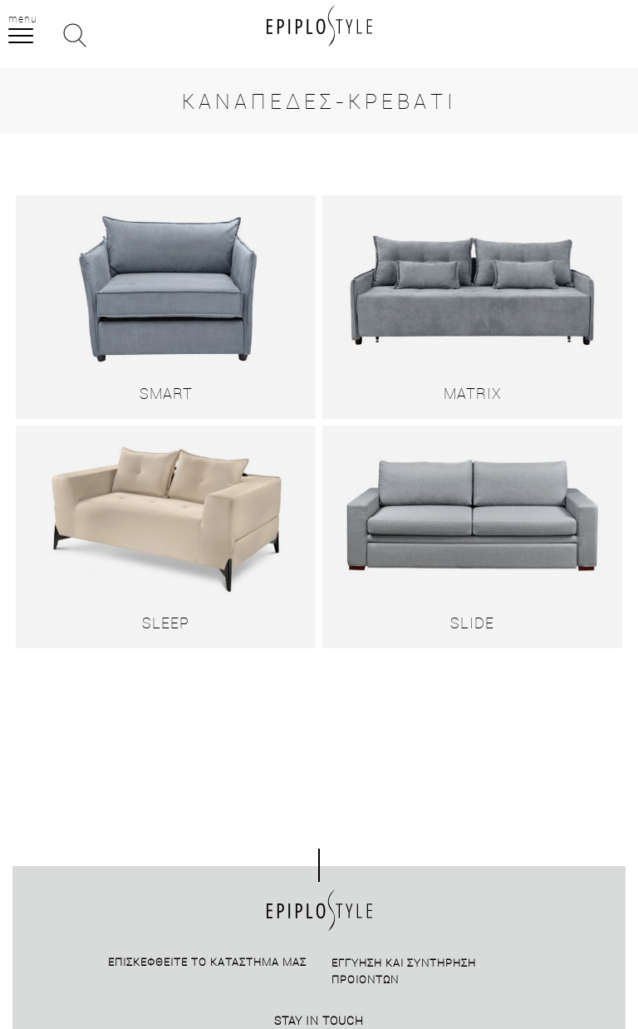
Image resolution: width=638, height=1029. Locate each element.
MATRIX (473, 393)
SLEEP (165, 623)
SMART (166, 393)
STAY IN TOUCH (319, 1020)
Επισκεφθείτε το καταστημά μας (207, 961)
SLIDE (472, 623)
